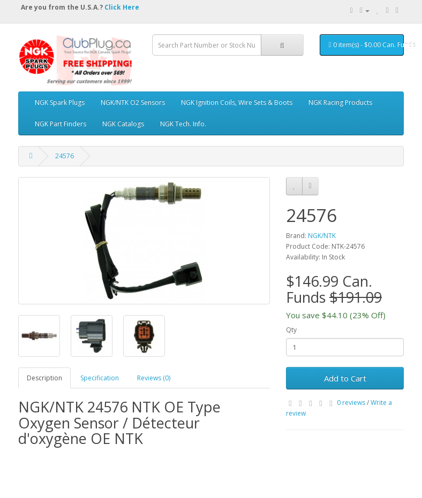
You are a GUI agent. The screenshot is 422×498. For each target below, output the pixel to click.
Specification (99, 377)
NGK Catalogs (123, 123)
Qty (291, 329)
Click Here (121, 7)
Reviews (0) (153, 377)
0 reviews (351, 402)
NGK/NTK (322, 235)
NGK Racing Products (340, 102)
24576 (64, 155)
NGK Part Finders (60, 123)
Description (44, 377)
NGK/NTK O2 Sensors (133, 102)
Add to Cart (345, 378)
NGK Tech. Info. (183, 123)
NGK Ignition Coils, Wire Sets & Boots (236, 102)
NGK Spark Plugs (60, 102)
